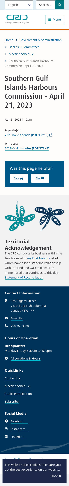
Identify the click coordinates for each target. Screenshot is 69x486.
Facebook (19, 421)
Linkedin (18, 437)
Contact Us (12, 378)
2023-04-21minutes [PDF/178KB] (27, 148)
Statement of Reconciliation (24, 277)
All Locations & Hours (25, 358)
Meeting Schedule (21, 54)
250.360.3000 (20, 326)
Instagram (20, 429)
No (38, 178)
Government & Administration (41, 40)
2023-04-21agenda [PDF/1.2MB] (26, 135)
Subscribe (12, 401)
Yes (16, 178)
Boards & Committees (24, 47)
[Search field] (45, 4)
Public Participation (18, 394)
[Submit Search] (59, 4)
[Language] (19, 4)
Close (54, 476)
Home (9, 40)
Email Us (17, 318)
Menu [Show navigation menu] (57, 19)
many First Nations (37, 258)
